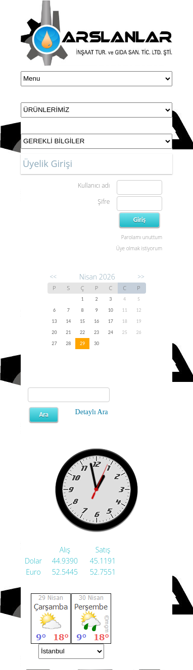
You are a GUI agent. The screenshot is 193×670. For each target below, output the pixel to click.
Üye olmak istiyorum (139, 248)
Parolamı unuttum (141, 237)
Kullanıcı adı (94, 185)
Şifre (104, 201)
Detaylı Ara (91, 412)
